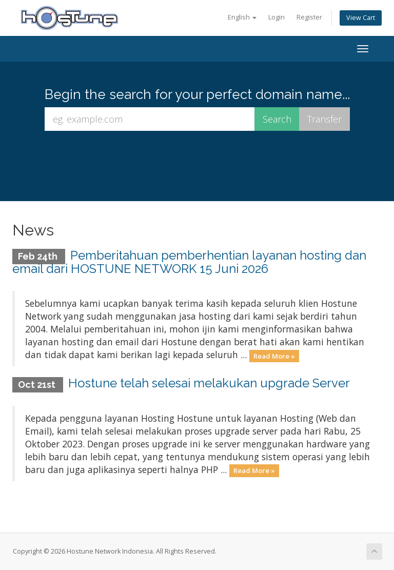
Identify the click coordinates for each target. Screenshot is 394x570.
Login (276, 17)
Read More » (274, 355)
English (242, 17)
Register (309, 17)
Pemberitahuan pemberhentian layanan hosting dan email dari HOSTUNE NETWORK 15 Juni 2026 (189, 262)
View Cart (360, 17)
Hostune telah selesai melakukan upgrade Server (209, 383)
